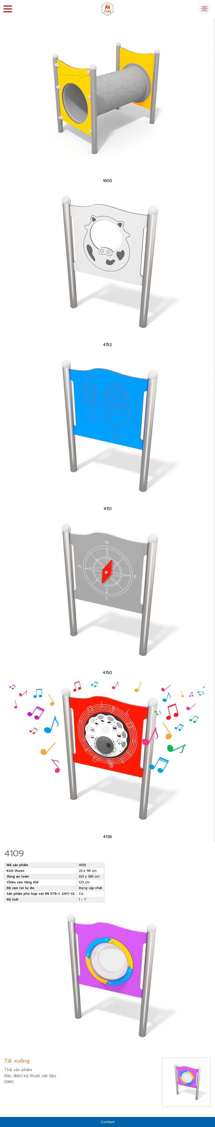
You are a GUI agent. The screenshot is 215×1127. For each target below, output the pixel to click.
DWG (8, 1082)
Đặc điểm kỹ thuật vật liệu (30, 1076)
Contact (108, 1121)
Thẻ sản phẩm (18, 1070)
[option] (107, 102)
